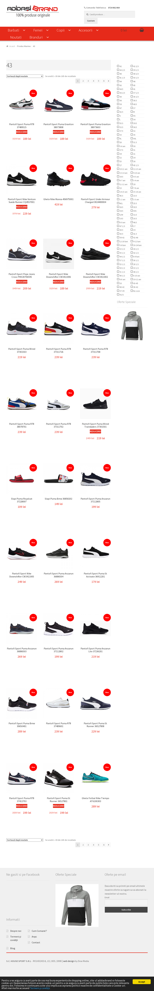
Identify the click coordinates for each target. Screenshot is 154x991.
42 (120, 66)
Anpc (34, 949)
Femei (37, 30)
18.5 (135, 218)
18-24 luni (137, 245)
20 (134, 184)
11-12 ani (123, 184)
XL (120, 138)
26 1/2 (136, 249)
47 (120, 108)
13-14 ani (123, 173)
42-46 (135, 237)
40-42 (121, 287)
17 (134, 226)
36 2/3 (122, 92)
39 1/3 (136, 70)
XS (134, 115)
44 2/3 (122, 70)
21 (134, 154)
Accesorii (85, 30)
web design (69, 973)
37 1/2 (122, 260)
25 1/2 (122, 264)
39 (120, 104)
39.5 (135, 123)
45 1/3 (136, 165)
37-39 (121, 291)
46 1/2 (136, 272)
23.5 (135, 195)
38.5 (135, 100)
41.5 (135, 233)
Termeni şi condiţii (40, 988)
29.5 (121, 176)
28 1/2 (136, 264)
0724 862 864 (114, 7)
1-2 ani (122, 199)
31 (134, 150)
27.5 (121, 150)
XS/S (121, 294)
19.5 (121, 218)
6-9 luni (136, 256)
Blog (12, 961)
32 (134, 131)
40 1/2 (122, 275)
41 (134, 89)
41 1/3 (122, 77)
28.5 (121, 230)
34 (134, 119)
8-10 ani (136, 275)
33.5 (121, 127)
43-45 (135, 283)
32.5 (135, 214)
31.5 (135, 142)
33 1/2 (136, 268)
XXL (134, 138)
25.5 (135, 203)
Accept (141, 981)
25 (120, 161)
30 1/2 (122, 268)
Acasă (12, 46)
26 (134, 161)
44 (120, 81)
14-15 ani (123, 191)
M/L (121, 203)
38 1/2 (136, 260)
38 (120, 96)
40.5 (135, 104)
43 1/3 (136, 77)
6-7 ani (122, 180)
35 (134, 134)
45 (134, 85)
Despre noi (15, 943)
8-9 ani (122, 222)
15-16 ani (137, 191)
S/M (121, 214)
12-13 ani (137, 169)
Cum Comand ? (39, 943)
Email (107, 910)
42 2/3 (136, 66)
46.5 (135, 222)
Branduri (36, 37)
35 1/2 (122, 252)
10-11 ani (123, 169)
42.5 (121, 112)
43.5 (121, 233)
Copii (61, 30)
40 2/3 (136, 73)
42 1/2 (136, 252)
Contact (36, 955)
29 (120, 154)
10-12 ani (137, 279)
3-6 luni (122, 245)
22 (120, 157)
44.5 (121, 89)
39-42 (121, 237)
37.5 (121, 131)
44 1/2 (122, 256)
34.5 (121, 211)
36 (120, 100)
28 (120, 142)
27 (120, 165)
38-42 (135, 287)
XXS (135, 211)
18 (120, 283)
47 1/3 (122, 226)
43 (120, 85)
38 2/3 (136, 96)
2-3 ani (136, 199)
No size (136, 291)
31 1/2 (122, 272)
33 (120, 134)
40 (120, 73)
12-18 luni (123, 241)
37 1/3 (136, 92)
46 (134, 81)
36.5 (135, 127)
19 (134, 230)
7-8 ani (136, 188)
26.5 (121, 207)
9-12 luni (136, 241)
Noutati (16, 37)
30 (134, 146)
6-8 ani (122, 279)
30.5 (135, 207)
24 (134, 157)
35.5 (121, 123)
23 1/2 (122, 249)
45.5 (121, 195)
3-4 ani (136, 180)
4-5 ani (136, 176)
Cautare (91, 20)
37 (134, 108)
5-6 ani (122, 146)
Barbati (13, 30)
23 (120, 188)
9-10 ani (136, 173)
